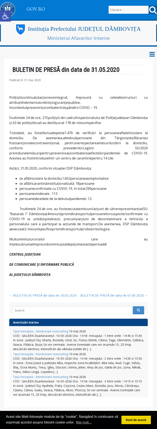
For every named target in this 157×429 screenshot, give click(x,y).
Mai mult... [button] (84, 422)
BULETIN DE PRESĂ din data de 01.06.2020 (114, 295)
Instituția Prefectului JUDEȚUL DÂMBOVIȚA (84, 29)
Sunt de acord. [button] (136, 420)
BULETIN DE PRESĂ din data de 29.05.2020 (43, 295)
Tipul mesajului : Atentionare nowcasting (40, 331)
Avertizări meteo (26, 322)
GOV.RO (36, 9)
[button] (5, 16)
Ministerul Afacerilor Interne (78, 38)
